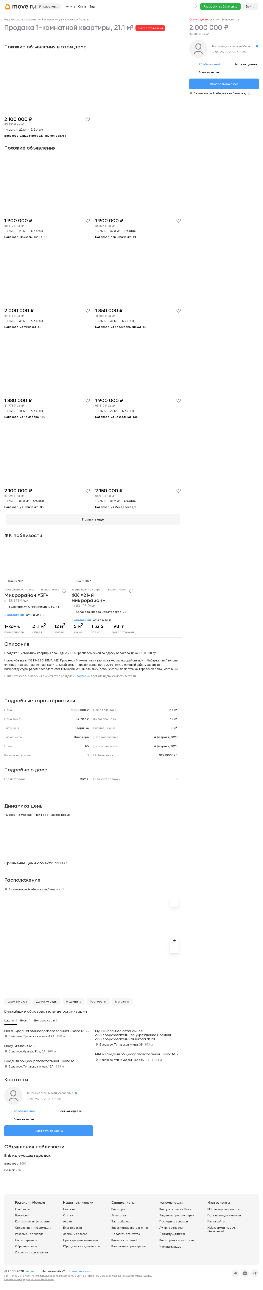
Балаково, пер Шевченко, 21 (115, 237)
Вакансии (22, 1213)
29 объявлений (24, 1109)
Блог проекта (72, 1226)
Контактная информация (32, 1219)
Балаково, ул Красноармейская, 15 (120, 327)
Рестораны (98, 999)
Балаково (48, 19)
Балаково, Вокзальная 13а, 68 (25, 237)
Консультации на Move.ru (177, 1207)
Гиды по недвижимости (224, 1213)
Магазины (122, 999)
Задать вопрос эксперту (176, 1213)
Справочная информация (33, 1226)
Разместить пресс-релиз (128, 1244)
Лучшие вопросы (171, 1226)
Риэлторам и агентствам (176, 1238)
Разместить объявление (220, 6)
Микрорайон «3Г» (26, 593)
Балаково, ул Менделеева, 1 (115, 507)
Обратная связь (26, 1244)
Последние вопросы (173, 1219)
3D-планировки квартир (224, 1207)
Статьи (68, 1213)
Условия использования (31, 1250)
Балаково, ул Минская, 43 (23, 327)
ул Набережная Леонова (74, 19)
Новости (69, 1207)
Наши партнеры (26, 1238)
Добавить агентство (125, 1232)
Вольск (9, 1168)
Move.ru (130, 1274)
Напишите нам (79, 1269)
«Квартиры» (81, 674)
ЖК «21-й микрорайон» (88, 596)
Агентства (118, 1213)
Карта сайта (216, 1219)
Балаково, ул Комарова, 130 (24, 417)
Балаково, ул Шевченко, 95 (24, 507)
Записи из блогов (75, 1232)
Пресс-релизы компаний (80, 1238)
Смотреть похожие (48, 1129)
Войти (250, 6)
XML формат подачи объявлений (222, 1227)
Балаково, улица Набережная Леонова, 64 (35, 135)
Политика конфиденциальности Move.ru (29, 1277)
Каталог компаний (124, 1238)
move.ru (32, 1269)
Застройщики (121, 1219)
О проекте (22, 1207)
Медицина (73, 999)
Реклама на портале (29, 1232)
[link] (20, 19)
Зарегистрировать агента (129, 1226)
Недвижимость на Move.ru (20, 19)
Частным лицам (170, 1245)
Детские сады (46, 999)
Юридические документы (81, 1244)
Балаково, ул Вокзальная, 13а (116, 417)
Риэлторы (118, 1207)
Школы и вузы (18, 999)
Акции (67, 1219)
